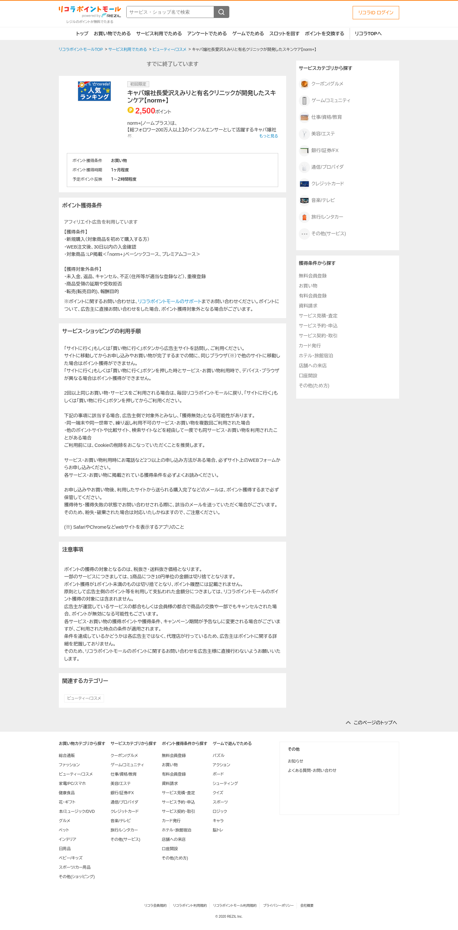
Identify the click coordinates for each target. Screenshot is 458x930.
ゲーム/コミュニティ (325, 100)
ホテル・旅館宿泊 (316, 355)
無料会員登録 (313, 276)
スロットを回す (284, 33)
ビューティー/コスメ (84, 698)
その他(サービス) (322, 234)
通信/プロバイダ (321, 167)
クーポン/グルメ (321, 84)
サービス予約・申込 (318, 325)
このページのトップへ (375, 722)
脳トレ (218, 830)
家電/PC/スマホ (72, 783)
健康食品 (67, 793)
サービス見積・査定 (318, 315)
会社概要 (307, 905)
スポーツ (220, 802)
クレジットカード (321, 184)
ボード (218, 774)
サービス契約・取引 (318, 335)
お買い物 (308, 285)
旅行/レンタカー (321, 217)
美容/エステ (317, 134)
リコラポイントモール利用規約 (235, 905)
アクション (221, 765)
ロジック (220, 811)
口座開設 (308, 375)
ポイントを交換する (324, 33)
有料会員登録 (313, 295)
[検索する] (221, 12)
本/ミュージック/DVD (77, 811)
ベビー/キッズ (71, 858)
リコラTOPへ (368, 33)
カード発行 (310, 345)
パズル (218, 755)
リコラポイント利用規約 (190, 905)
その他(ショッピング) (77, 876)
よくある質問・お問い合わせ (312, 770)
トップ (82, 33)
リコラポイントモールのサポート (169, 301)
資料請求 (308, 305)
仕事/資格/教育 (320, 117)
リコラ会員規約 (155, 905)
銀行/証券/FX (319, 150)
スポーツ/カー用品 (75, 867)
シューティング (225, 783)
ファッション (69, 765)
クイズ (218, 793)
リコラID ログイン (376, 12)
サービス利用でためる (159, 33)
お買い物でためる (112, 33)
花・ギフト (67, 802)
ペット (64, 830)
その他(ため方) (314, 385)
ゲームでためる (248, 33)
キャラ (218, 821)
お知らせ (295, 761)
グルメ (64, 821)
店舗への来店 (313, 365)
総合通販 (67, 755)
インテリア (67, 839)
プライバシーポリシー (278, 905)
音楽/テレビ (317, 200)
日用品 (65, 848)
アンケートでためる (207, 33)
